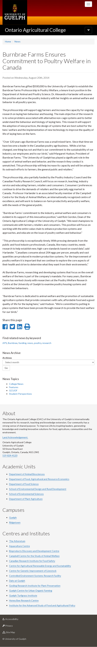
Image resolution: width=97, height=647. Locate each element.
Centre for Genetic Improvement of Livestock (32, 570)
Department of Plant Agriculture (26, 498)
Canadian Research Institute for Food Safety (32, 560)
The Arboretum (17, 541)
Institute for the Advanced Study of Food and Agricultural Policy (42, 605)
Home (8, 41)
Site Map (13, 633)
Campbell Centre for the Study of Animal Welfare (34, 555)
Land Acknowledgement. (15, 437)
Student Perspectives (20, 393)
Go (6, 367)
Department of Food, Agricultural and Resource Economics (39, 479)
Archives (7, 357)
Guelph (13, 517)
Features (13, 387)
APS (4, 343)
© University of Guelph (14, 638)
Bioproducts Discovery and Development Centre (34, 551)
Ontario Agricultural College (35, 30)
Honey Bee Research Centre (24, 600)
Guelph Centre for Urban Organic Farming (30, 590)
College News (16, 383)
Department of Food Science (24, 484)
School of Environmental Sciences (26, 493)
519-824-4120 (9, 455)
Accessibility (15, 619)
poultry (37, 343)
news (30, 343)
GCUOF (13, 390)
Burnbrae (12, 343)
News (17, 41)
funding (22, 343)
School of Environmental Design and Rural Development (37, 489)
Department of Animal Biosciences (27, 474)
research (46, 343)
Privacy (12, 626)
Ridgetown (14, 522)
